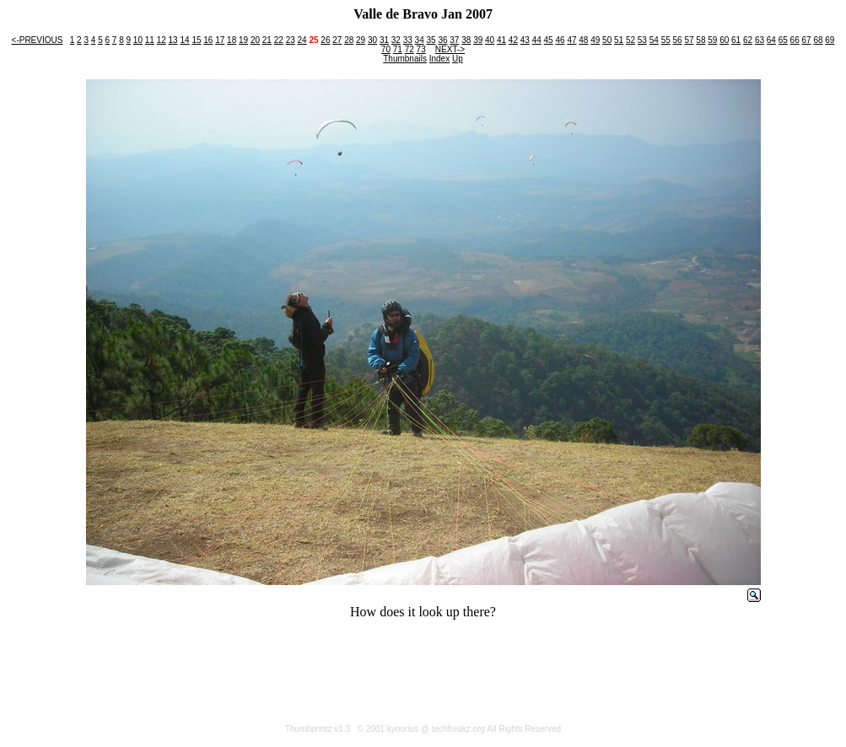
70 (386, 49)
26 (325, 40)
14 (184, 40)
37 (454, 40)
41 (501, 40)
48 (583, 40)
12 (161, 40)
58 (700, 40)
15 (196, 40)
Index (439, 58)
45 (548, 40)
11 (149, 40)
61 (736, 40)
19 (243, 40)
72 (409, 49)
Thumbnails (405, 58)
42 (513, 40)
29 (360, 40)
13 (173, 40)
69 (829, 40)
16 (208, 40)
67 (806, 40)
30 (372, 40)
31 (384, 40)
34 (419, 40)
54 (654, 40)
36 (442, 40)
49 (595, 40)
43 (525, 40)
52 (630, 40)
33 (407, 40)
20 (255, 40)
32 (396, 40)
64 (771, 40)
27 (337, 40)
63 (759, 40)
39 (477, 40)
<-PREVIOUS (37, 40)
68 (817, 40)
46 (559, 40)
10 (138, 40)
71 (397, 49)
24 (302, 40)
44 (537, 40)
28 (348, 40)
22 (278, 40)
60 (724, 40)
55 (666, 40)
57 (688, 40)
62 (747, 40)
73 (421, 49)
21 (267, 40)
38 (466, 40)
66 (795, 40)
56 (677, 40)
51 (618, 40)
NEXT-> (450, 49)
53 (642, 40)
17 (219, 40)
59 (712, 40)
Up (457, 58)
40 (489, 40)
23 (290, 40)
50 (607, 40)
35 (431, 40)
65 (783, 40)
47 (571, 40)
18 (231, 40)
